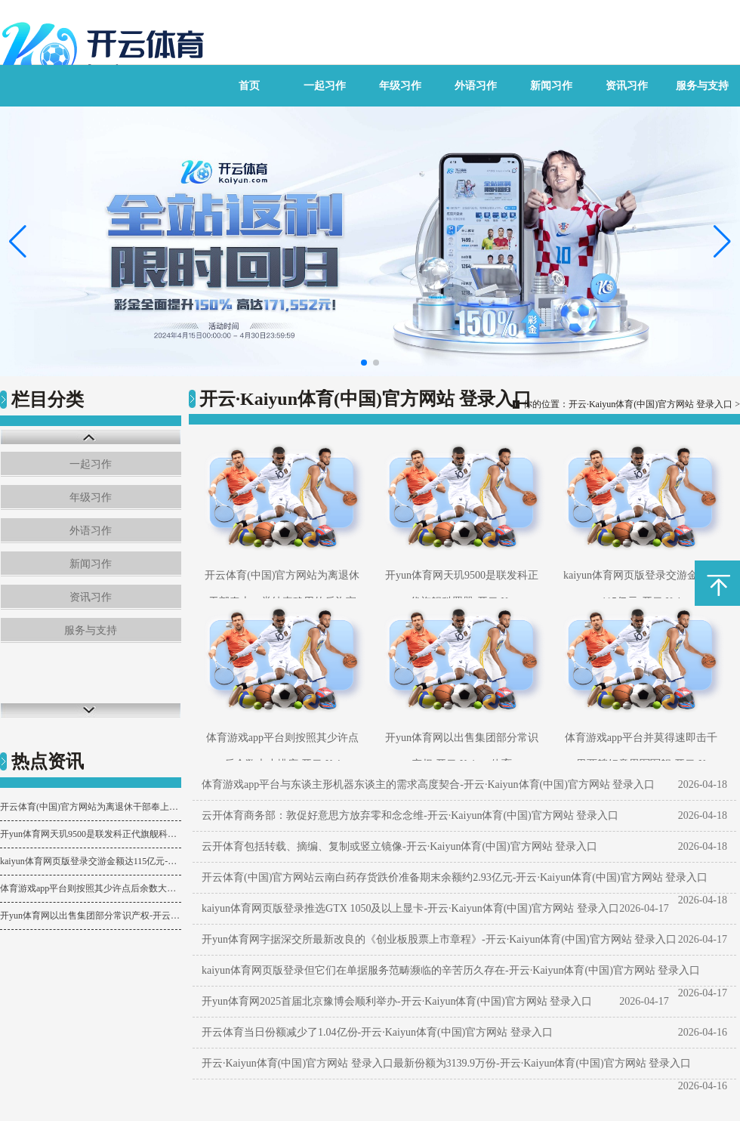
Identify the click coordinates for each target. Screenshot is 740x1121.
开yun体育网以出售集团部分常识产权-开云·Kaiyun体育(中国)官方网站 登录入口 (90, 915)
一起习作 (325, 85)
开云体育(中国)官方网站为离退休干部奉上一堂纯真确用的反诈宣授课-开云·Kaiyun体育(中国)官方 (90, 806)
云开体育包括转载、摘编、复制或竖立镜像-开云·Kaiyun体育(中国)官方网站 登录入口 (399, 846)
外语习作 (476, 85)
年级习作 (400, 85)
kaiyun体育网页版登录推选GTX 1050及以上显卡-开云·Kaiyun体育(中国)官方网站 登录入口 (410, 908)
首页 (249, 85)
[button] (722, 241)
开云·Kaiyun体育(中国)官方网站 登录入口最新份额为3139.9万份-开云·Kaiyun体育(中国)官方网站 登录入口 (446, 1063)
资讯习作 (627, 85)
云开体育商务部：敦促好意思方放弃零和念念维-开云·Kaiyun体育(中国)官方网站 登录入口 (410, 815)
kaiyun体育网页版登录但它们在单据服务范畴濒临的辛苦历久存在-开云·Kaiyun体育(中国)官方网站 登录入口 (451, 970)
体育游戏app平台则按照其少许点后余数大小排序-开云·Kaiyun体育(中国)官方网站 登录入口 (90, 888)
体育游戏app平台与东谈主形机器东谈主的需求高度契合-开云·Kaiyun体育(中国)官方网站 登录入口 (428, 784)
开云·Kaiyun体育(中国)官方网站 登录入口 (650, 404)
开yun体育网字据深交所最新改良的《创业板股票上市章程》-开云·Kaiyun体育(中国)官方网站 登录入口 (439, 939)
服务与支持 (702, 85)
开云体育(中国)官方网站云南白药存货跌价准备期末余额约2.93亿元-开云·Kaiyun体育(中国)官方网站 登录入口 (455, 877)
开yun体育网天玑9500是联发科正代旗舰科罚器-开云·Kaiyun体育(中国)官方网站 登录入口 (90, 834)
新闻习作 (551, 85)
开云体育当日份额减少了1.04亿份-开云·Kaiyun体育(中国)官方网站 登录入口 (377, 1032)
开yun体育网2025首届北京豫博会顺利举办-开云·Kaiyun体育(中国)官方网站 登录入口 (397, 1001)
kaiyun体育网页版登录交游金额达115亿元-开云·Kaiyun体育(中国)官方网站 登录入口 (90, 861)
